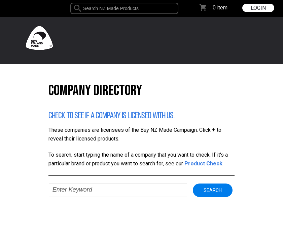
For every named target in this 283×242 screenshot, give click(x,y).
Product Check (203, 163)
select (175, 8)
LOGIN (258, 8)
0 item (220, 7)
